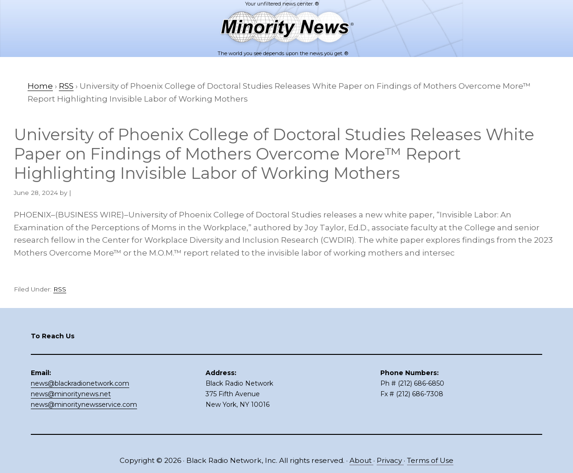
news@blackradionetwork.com (80, 383)
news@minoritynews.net (71, 394)
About (361, 460)
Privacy (390, 460)
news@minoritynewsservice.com (84, 404)
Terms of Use (430, 460)
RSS (59, 289)
